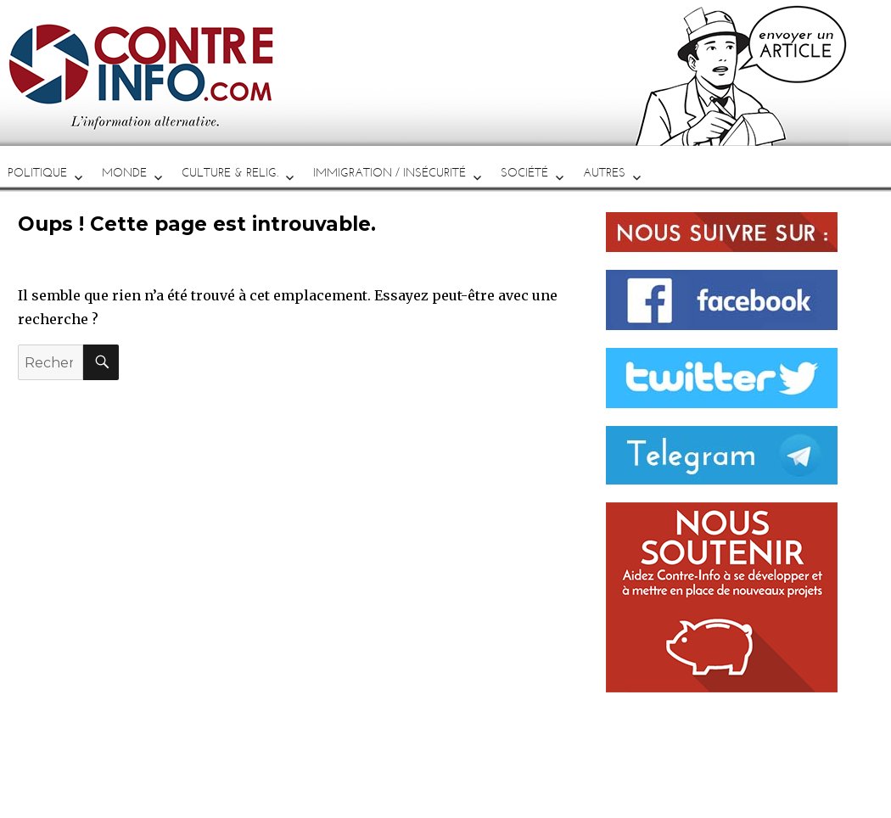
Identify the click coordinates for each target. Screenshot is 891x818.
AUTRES (604, 172)
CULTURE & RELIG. (230, 172)
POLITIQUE (37, 172)
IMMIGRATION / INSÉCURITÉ (389, 172)
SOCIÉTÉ (524, 172)
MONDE (124, 172)
